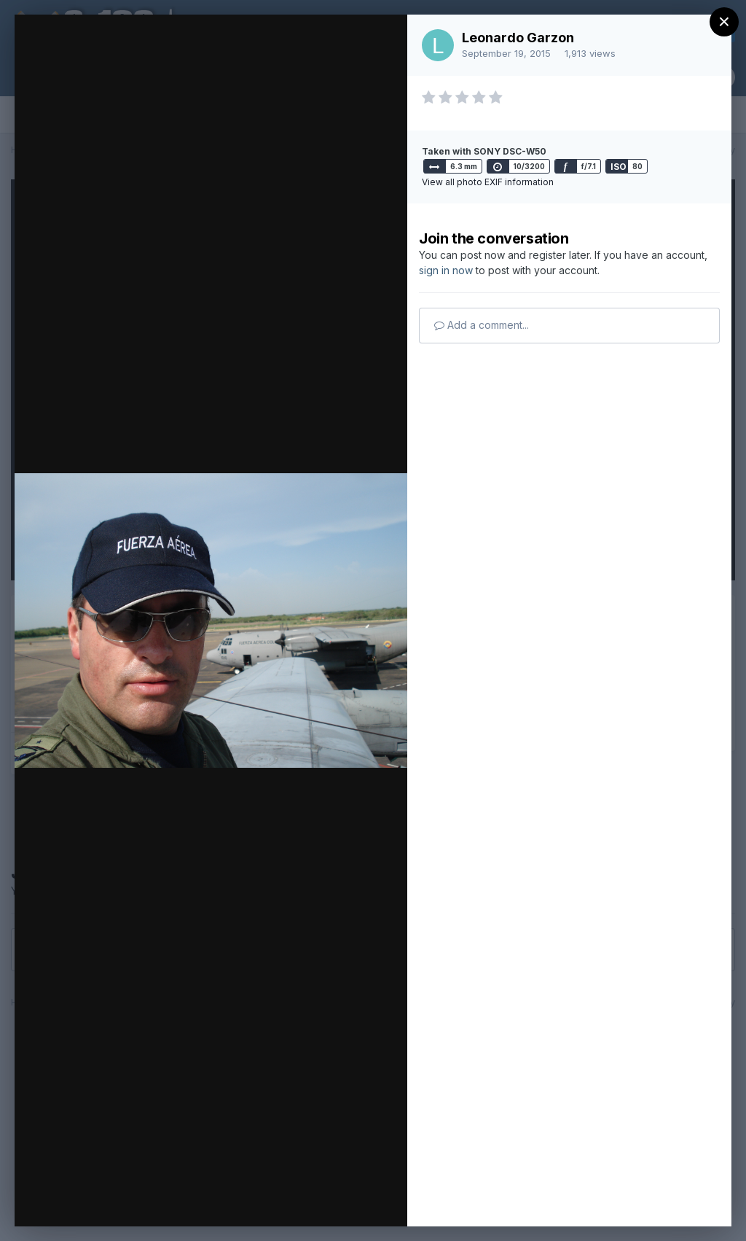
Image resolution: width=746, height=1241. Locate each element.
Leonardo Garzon (518, 37)
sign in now (446, 270)
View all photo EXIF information (488, 181)
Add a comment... (481, 325)
